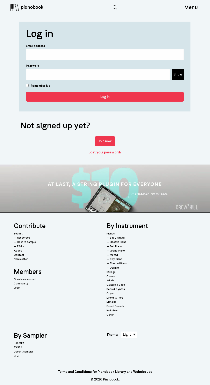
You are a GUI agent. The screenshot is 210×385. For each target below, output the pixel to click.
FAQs (20, 246)
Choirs (111, 276)
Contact (19, 255)
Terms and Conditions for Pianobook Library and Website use (105, 371)
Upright (114, 268)
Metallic (111, 302)
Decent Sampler (23, 351)
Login (17, 287)
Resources (23, 238)
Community (21, 283)
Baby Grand (117, 238)
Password (32, 66)
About (18, 250)
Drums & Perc (115, 298)
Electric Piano (118, 242)
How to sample (26, 242)
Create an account (25, 279)
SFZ (16, 356)
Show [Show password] (177, 74)
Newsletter (21, 259)
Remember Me (38, 85)
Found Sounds (115, 306)
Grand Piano (117, 250)
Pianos (111, 233)
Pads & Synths (116, 289)
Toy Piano (116, 259)
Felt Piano (116, 246)
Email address (35, 46)
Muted (114, 255)
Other (110, 315)
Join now (105, 141)
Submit (18, 233)
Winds (110, 280)
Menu (191, 7)
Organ (110, 293)
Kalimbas (112, 310)
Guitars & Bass (116, 285)
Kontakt (19, 343)
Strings (111, 272)
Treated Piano (118, 263)
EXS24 (18, 347)
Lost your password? (105, 152)
